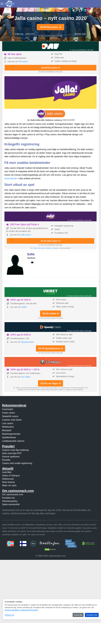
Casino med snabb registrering (17, 463)
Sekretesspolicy (10, 501)
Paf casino (23, 61)
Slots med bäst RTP (12, 453)
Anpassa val (9, 615)
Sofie (84, 34)
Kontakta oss (8, 498)
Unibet (24, 307)
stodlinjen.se (49, 120)
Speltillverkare (9, 437)
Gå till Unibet (50, 313)
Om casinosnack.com (12, 494)
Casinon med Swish (12, 420)
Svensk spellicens (11, 456)
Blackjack (6, 430)
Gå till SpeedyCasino (50, 348)
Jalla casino (26, 235)
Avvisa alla (78, 615)
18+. (28, 120)
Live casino (7, 423)
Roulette (6, 460)
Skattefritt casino (10, 416)
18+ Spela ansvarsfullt (44, 36)
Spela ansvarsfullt (10, 504)
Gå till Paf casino (50, 27)
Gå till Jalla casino (50, 241)
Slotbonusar (8, 479)
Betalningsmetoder (11, 434)
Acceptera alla (91, 615)
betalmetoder (10, 178)
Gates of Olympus (11, 475)
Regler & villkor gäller (57, 36)
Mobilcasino (8, 427)
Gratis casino (8, 413)
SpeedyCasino (27, 342)
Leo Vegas (25, 377)
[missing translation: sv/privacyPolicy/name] (21, 610)
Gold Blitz (7, 472)
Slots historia (8, 482)
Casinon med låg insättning (15, 450)
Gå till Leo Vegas (50, 383)
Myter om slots (9, 485)
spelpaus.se (58, 120)
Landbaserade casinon (13, 441)
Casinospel (7, 409)
